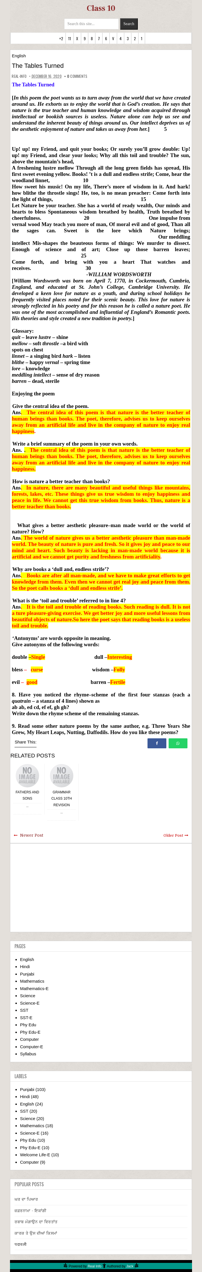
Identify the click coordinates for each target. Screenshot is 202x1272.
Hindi (25, 966)
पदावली (21, 1244)
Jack (130, 1266)
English (19, 55)
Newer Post (31, 835)
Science (27, 995)
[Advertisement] (101, 888)
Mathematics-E (34, 988)
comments (77, 76)
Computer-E (31, 1046)
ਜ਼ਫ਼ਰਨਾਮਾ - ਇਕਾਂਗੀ (31, 1210)
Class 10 (101, 8)
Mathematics (32, 981)
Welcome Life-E (35, 1154)
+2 (61, 38)
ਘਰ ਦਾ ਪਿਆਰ (26, 1199)
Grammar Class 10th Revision (61, 798)
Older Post (173, 835)
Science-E (29, 1003)
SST (24, 1010)
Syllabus (28, 1053)
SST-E (26, 1017)
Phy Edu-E (30, 1032)
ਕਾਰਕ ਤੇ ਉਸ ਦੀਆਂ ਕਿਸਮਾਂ (36, 1233)
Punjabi (27, 974)
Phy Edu (28, 1024)
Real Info (94, 1266)
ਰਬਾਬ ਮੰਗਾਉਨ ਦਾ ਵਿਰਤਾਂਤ (36, 1222)
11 (69, 38)
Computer (29, 1039)
